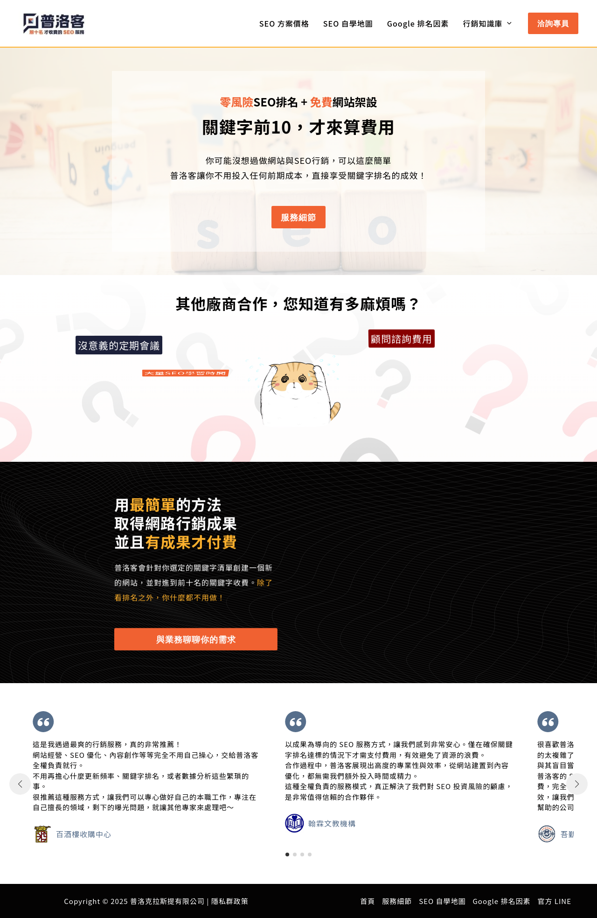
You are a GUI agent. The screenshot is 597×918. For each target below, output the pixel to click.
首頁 (367, 901)
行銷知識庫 (487, 23)
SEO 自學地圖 (348, 23)
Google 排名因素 (418, 23)
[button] (553, 23)
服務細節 (397, 901)
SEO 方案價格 (284, 23)
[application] (507, 23)
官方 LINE (554, 901)
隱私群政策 (230, 901)
